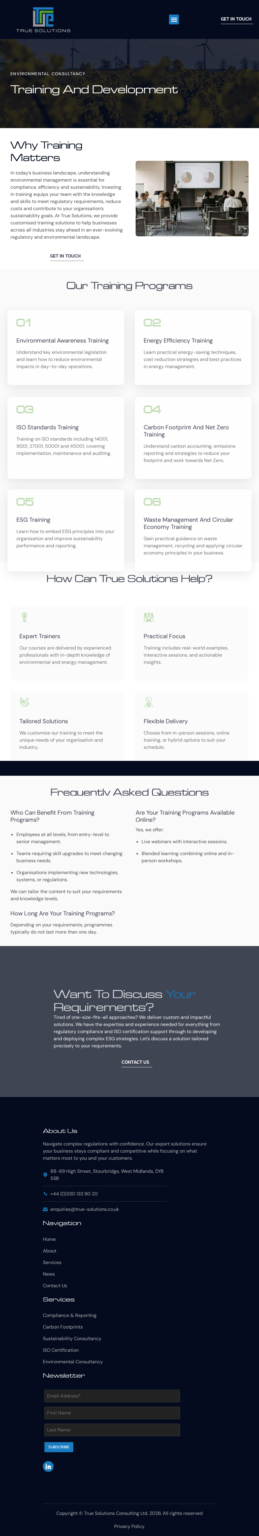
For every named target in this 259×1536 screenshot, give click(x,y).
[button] (174, 19)
